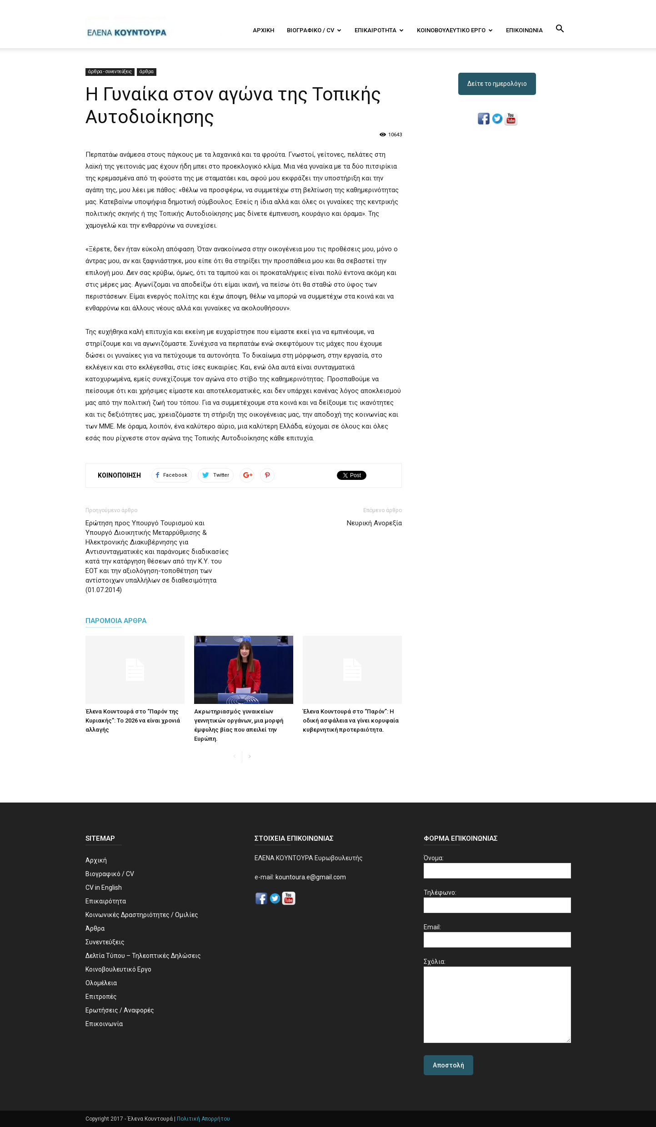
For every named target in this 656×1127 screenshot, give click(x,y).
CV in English (103, 887)
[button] (560, 29)
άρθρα (147, 71)
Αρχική (263, 30)
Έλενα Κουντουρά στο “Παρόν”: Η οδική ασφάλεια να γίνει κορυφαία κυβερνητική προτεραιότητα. (351, 720)
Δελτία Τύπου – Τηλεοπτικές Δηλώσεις (143, 955)
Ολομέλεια (101, 983)
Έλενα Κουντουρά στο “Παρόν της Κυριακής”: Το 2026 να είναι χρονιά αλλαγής (132, 720)
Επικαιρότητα (379, 30)
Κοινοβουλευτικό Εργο (455, 30)
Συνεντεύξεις (105, 942)
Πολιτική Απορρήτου (203, 1119)
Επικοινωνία (524, 30)
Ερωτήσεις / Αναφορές (119, 1010)
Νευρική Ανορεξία (374, 523)
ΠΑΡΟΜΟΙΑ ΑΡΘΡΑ (115, 621)
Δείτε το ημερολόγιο (497, 83)
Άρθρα (95, 928)
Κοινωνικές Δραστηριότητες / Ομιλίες (141, 914)
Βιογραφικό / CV (314, 30)
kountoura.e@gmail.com (310, 877)
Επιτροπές (101, 996)
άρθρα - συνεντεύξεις (110, 71)
